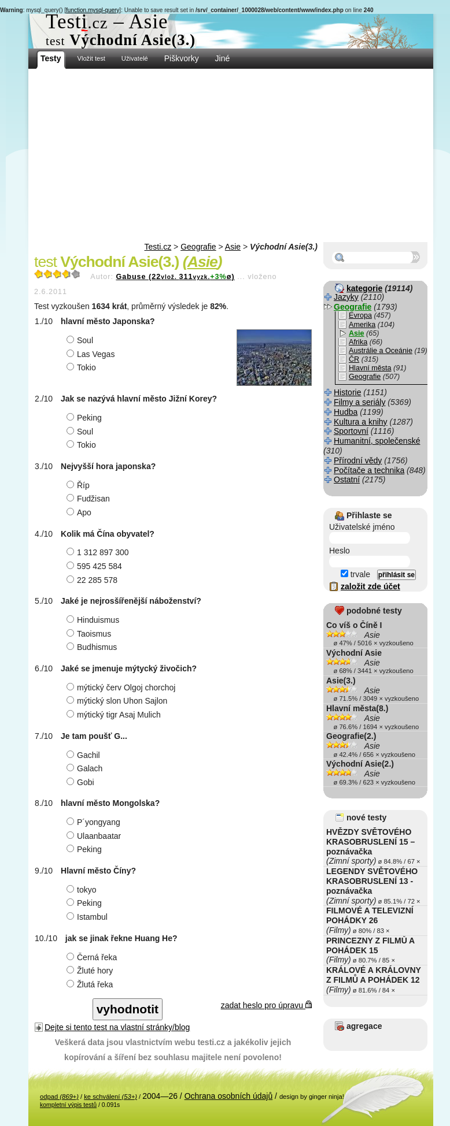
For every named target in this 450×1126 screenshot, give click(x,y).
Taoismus (90, 633)
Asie (233, 246)
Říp (79, 485)
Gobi (81, 782)
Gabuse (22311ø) (175, 277)
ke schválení (110, 1096)
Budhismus (93, 647)
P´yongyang (94, 822)
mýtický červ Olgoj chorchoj (122, 687)
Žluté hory (91, 970)
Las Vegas (92, 354)
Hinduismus (94, 620)
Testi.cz (158, 246)
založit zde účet (370, 586)
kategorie (364, 288)
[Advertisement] (230, 155)
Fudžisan (89, 498)
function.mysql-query (92, 10)
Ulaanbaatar (95, 836)
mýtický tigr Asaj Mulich (115, 714)
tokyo (82, 889)
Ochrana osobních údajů (229, 1096)
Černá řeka (93, 957)
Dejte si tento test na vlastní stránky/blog (117, 1027)
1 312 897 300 (99, 552)
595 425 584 (95, 566)
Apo (80, 512)
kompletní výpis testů (68, 1104)
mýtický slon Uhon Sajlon (118, 700)
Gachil (84, 755)
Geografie (198, 246)
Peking (85, 417)
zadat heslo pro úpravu (266, 1005)
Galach (85, 768)
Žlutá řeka (91, 984)
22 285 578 (93, 580)
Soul (81, 340)
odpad (59, 1096)
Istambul (88, 916)
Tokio (82, 367)
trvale (355, 574)
